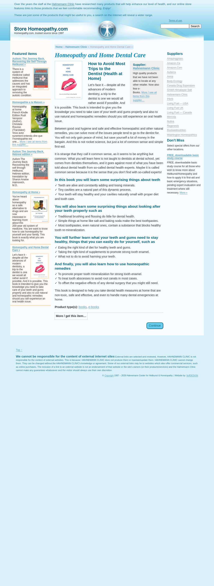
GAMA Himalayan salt (179, 89)
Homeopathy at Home (26, 192)
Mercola (171, 116)
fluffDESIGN (192, 375)
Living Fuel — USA (177, 103)
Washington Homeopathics (182, 134)
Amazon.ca (173, 63)
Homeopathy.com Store (33, 28)
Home (59, 46)
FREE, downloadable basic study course (183, 157)
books (83, 307)
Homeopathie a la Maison (28, 102)
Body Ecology (174, 81)
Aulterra (171, 72)
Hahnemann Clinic (63, 4)
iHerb (170, 98)
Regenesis (173, 125)
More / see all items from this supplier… (29, 143)
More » (183, 192)
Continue (155, 325)
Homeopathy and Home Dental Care (30, 249)
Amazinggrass (175, 58)
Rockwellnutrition (176, 130)
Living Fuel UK (175, 107)
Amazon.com (174, 67)
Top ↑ (19, 349)
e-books (93, 307)
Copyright (109, 375)
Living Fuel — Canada (179, 112)
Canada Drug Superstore (181, 85)
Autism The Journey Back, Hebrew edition (28, 153)
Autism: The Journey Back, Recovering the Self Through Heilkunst (29, 61)
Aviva (170, 76)
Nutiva (170, 121)
